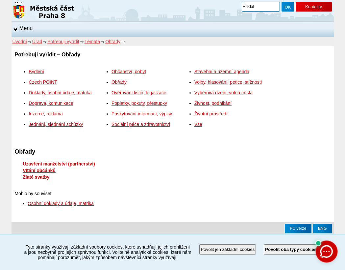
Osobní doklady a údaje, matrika (61, 203)
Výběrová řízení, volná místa (223, 92)
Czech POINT (43, 82)
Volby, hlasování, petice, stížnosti (228, 82)
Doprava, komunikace (51, 103)
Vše (198, 124)
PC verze (298, 228)
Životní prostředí (211, 113)
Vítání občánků (39, 170)
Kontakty (313, 6)
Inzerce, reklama (45, 113)
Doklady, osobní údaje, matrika (60, 92)
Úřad (37, 41)
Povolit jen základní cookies (228, 249)
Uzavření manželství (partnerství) (59, 163)
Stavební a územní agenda (221, 71)
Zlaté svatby (36, 177)
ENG (322, 228)
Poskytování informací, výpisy (141, 113)
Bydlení (36, 71)
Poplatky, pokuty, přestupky (139, 103)
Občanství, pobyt (128, 71)
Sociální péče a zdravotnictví (140, 124)
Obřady (112, 41)
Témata (92, 41)
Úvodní (19, 41)
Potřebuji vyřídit (63, 41)
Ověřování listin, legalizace (138, 92)
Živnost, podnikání (213, 103)
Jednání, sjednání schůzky (56, 124)
